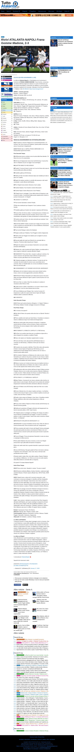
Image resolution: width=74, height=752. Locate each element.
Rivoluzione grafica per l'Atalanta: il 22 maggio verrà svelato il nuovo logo (36, 715)
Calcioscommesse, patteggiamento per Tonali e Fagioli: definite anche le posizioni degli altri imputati (22, 603)
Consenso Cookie (33, 737)
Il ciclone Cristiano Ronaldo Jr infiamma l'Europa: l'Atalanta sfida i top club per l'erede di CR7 (44, 730)
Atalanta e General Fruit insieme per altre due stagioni (30, 658)
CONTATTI (39, 739)
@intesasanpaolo (24, 563)
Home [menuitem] (2, 11)
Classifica (4, 99)
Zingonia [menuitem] (24, 11)
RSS (48, 739)
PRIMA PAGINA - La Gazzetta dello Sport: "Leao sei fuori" (31, 703)
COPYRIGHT (52, 739)
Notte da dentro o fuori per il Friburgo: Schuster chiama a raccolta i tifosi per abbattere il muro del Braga (43, 708)
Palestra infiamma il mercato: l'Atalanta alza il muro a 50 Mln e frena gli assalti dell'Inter (42, 674)
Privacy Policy (41, 737)
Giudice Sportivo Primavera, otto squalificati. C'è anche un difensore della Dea (36, 663)
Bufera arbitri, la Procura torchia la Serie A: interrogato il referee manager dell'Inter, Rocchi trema (41, 644)
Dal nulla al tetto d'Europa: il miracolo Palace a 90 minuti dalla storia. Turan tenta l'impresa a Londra (42, 710)
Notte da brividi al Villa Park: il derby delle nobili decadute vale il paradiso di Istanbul (38, 706)
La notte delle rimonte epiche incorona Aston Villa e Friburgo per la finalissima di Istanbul (39, 648)
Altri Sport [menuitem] (59, 11)
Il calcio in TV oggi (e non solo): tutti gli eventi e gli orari (30, 713)
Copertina (53, 37)
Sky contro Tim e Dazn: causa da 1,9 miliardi (28, 677)
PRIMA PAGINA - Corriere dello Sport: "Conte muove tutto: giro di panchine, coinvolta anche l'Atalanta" (42, 699)
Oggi (52, 110)
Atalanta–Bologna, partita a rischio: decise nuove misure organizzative (34, 670)
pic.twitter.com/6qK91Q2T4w (21, 565)
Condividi (17, 584)
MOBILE (44, 739)
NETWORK (21, 739)
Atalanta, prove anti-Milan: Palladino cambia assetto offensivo (43, 601)
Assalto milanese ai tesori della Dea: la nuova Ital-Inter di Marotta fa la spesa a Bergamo (43, 718)
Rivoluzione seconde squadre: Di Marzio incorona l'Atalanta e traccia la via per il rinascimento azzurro (44, 675)
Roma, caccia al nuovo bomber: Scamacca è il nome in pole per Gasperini (35, 656)
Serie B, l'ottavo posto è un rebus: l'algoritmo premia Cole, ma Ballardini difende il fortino (39, 684)
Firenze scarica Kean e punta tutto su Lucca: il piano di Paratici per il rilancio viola (37, 686)
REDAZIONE (27, 739)
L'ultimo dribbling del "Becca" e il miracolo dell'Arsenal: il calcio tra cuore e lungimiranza (41, 716)
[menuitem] (72, 11)
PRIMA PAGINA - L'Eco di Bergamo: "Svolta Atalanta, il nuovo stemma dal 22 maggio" (38, 698)
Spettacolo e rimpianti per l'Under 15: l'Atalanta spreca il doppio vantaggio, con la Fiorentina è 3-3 (41, 689)
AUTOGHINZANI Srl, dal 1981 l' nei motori (64, 72)
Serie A (18, 571)
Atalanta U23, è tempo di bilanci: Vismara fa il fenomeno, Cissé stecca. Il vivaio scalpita (41, 692)
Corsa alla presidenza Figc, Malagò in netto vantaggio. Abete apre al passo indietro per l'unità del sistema (22, 620)
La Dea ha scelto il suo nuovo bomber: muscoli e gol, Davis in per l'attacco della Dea (45, 655)
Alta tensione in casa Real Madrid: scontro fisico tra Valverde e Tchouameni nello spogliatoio (40, 646)
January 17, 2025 (35, 568)
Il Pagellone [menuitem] (32, 11)
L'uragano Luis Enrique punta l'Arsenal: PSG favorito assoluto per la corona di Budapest (39, 679)
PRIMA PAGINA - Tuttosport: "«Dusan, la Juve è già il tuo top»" (32, 701)
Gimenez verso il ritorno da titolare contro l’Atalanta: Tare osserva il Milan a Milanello (38, 662)
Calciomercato (55, 168)
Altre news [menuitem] (51, 11)
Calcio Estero (54, 145)
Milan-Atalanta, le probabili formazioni (23, 594)
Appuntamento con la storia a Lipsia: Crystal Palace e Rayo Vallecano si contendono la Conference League (44, 649)
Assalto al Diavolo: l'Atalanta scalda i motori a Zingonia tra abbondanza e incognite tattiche (41, 694)
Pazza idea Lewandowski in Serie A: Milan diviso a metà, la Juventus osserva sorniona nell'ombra (41, 682)
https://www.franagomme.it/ (36, 89)
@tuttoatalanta (36, 573)
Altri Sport (53, 179)
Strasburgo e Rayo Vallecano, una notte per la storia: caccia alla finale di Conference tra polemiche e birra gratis (45, 711)
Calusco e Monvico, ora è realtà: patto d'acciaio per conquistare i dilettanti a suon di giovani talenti (41, 680)
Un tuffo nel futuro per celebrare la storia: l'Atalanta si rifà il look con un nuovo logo (39, 691)
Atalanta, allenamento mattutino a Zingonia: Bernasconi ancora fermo (36, 665)
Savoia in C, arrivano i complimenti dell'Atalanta (29, 668)
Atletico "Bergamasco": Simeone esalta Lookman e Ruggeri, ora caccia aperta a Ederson (43, 720)
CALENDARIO (34, 739)
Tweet (25, 584)
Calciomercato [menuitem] (42, 11)
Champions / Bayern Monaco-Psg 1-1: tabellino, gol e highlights (34, 723)
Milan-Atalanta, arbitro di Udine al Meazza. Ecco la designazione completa (35, 704)
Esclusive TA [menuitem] (16, 11)
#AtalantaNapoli (25, 557)
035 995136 (26, 89)
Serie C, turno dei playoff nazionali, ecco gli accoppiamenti (31, 672)
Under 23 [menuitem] (66, 11)
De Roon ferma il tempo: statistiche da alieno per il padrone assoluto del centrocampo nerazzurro (41, 722)
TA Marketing (54, 67)
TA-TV (52, 156)
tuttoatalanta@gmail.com (52, 746)
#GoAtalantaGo (33, 563)
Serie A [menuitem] (9, 11)
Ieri (54, 110)
